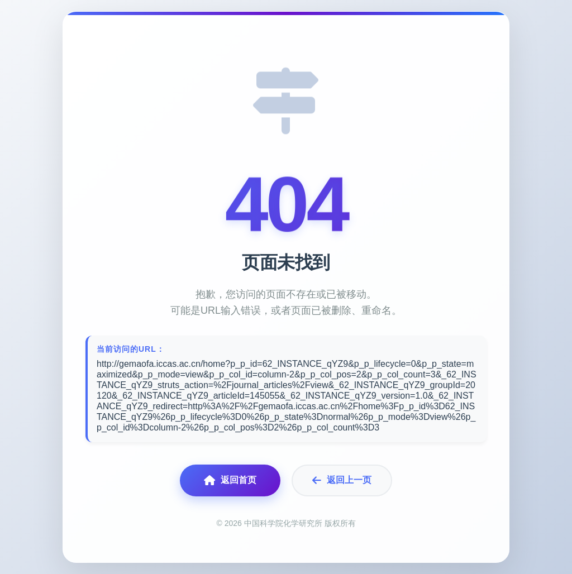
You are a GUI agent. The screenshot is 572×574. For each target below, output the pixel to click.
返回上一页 (341, 480)
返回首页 (230, 480)
